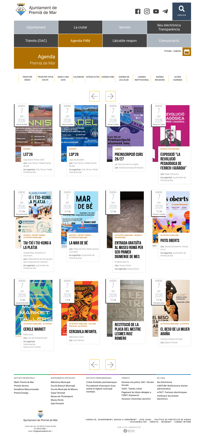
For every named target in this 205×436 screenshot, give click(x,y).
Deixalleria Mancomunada (26, 389)
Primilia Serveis (21, 385)
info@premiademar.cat (42, 431)
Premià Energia (21, 393)
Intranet (166, 422)
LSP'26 (74, 154)
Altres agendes (177, 78)
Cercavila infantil (83, 332)
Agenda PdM (80, 41)
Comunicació (169, 41)
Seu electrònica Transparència (169, 27)
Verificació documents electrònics (168, 397)
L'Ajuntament (36, 27)
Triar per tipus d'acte (45, 78)
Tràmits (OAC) (36, 41)
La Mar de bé (78, 243)
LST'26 (28, 154)
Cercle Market (34, 329)
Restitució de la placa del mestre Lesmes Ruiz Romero (128, 332)
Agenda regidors (160, 78)
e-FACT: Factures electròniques (172, 392)
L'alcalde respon (125, 41)
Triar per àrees (27, 78)
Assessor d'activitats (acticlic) (136, 399)
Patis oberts (169, 241)
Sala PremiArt (57, 403)
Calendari (78, 77)
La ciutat (80, 27)
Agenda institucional (142, 78)
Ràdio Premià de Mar (24, 382)
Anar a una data (63, 78)
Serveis (124, 27)
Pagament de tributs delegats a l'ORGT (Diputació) (136, 394)
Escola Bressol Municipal (63, 385)
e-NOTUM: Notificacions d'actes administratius (172, 387)
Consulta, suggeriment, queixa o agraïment (111, 420)
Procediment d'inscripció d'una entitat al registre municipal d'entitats (100, 388)
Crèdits (154, 422)
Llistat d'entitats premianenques (101, 382)
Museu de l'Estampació (62, 396)
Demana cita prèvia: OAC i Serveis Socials (138, 383)
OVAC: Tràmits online (132, 388)
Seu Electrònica (164, 382)
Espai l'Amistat (58, 393)
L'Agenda (177, 51)
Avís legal (146, 420)
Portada (168, 51)
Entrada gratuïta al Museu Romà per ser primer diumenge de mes (129, 250)
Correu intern (183, 422)
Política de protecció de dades (173, 420)
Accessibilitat (138, 422)
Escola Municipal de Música (64, 389)
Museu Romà (57, 400)
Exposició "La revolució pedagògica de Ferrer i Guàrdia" (173, 161)
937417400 (41, 429)
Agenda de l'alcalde (124, 78)
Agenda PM (108, 77)
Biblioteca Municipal (60, 382)
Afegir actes (92, 77)
